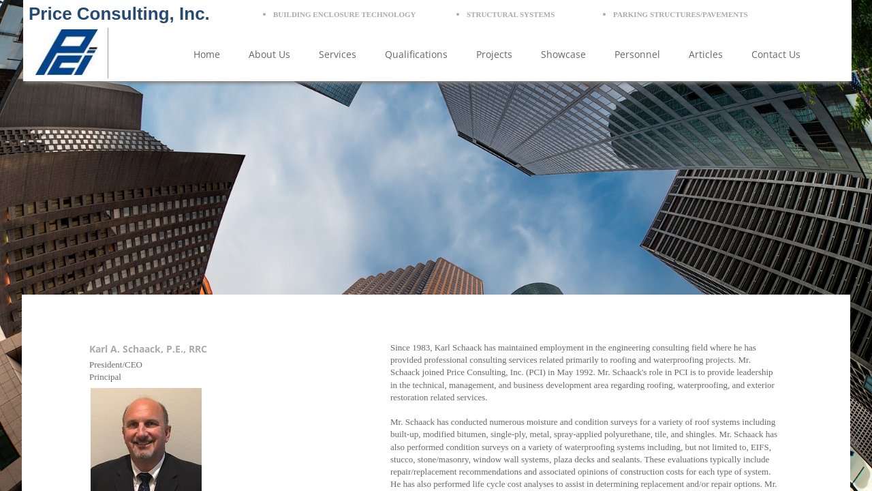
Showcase (563, 54)
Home (206, 54)
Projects (494, 54)
